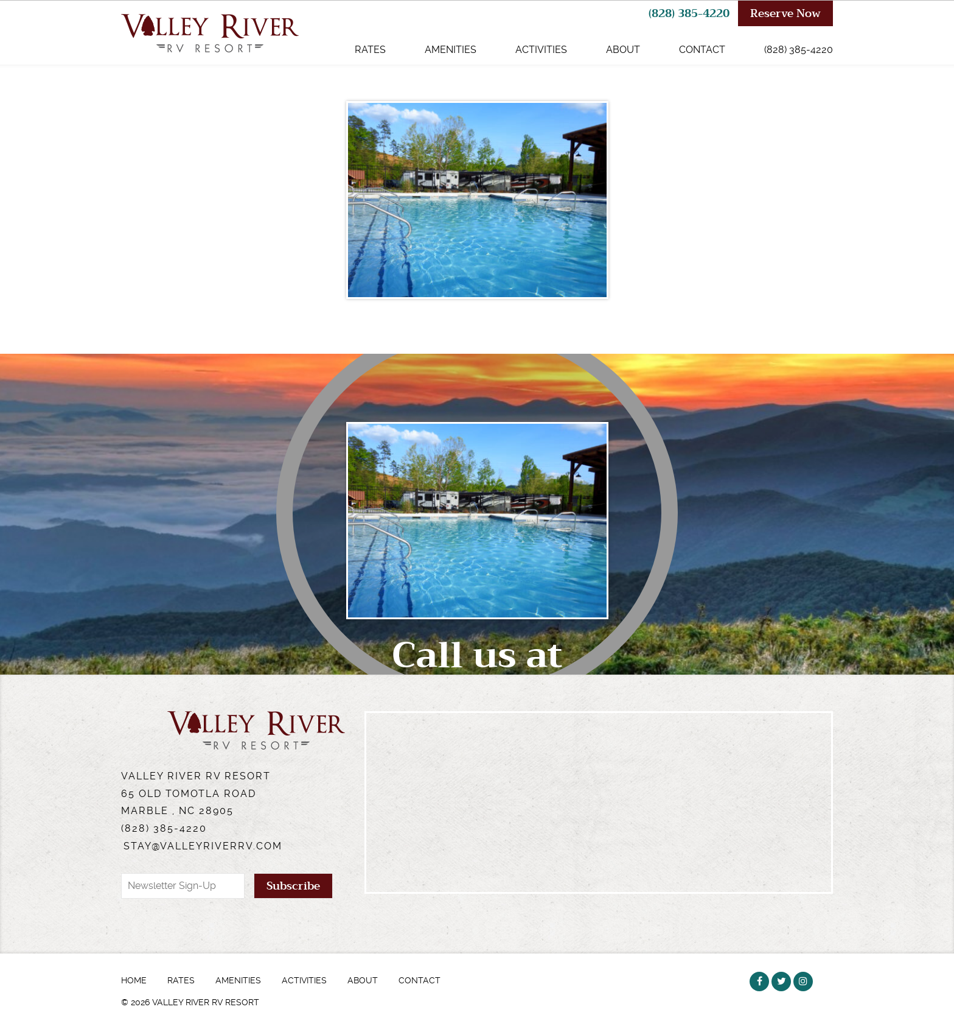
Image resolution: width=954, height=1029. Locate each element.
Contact (702, 49)
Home (134, 980)
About (623, 49)
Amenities (450, 49)
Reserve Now (785, 13)
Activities (541, 49)
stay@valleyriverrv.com (203, 846)
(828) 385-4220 (689, 13)
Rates (370, 49)
